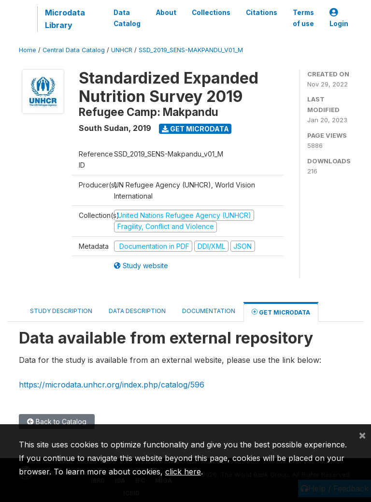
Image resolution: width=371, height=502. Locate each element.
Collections (211, 12)
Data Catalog (127, 18)
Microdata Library (65, 19)
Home (27, 50)
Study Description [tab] (61, 311)
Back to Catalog (56, 421)
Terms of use (303, 18)
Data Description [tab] (137, 311)
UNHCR (121, 50)
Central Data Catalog (74, 50)
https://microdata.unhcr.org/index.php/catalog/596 (111, 384)
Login (338, 18)
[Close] (362, 435)
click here (183, 471)
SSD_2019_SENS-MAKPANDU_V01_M (191, 50)
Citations (261, 12)
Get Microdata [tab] (281, 312)
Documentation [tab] (208, 311)
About (166, 12)
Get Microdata (195, 129)
